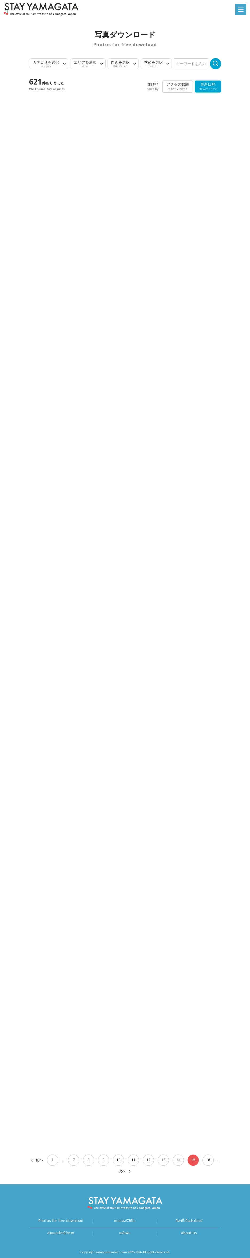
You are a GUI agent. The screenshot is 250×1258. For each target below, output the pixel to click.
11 (133, 1160)
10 (118, 1160)
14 (178, 1160)
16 (208, 1160)
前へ (36, 1160)
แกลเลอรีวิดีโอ (125, 1221)
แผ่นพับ (124, 1233)
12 (148, 1160)
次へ (125, 1171)
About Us (189, 1233)
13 (163, 1160)
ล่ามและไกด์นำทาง (60, 1233)
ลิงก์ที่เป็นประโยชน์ (189, 1221)
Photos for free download (60, 1221)
